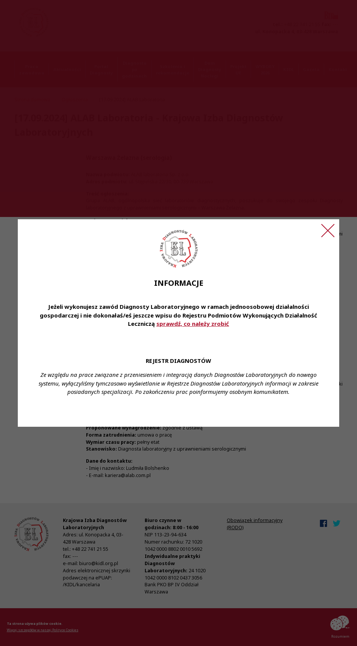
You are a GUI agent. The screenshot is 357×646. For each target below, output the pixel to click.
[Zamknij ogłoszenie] (327, 230)
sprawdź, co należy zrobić (192, 323)
